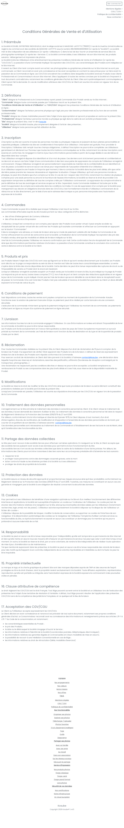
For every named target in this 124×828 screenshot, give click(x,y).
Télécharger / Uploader (62, 721)
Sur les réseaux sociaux (62, 758)
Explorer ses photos (62, 718)
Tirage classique (62, 773)
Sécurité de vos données (62, 786)
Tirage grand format (62, 779)
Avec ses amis (62, 748)
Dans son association (62, 755)
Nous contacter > (115, 17)
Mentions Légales (62, 700)
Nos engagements (62, 682)
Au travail (62, 752)
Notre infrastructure (62, 794)
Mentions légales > (114, 8)
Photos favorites (62, 724)
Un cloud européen (62, 797)
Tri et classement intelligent (62, 728)
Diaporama (62, 738)
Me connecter (114, 4)
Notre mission (62, 689)
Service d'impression (62, 765)
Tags (62, 731)
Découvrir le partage (62, 762)
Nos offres (62, 692)
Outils (62, 734)
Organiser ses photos (62, 714)
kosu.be (42, 121)
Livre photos (62, 783)
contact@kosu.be (90, 357)
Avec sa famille (62, 745)
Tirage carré (62, 776)
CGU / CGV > (117, 11)
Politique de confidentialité (62, 707)
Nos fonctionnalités (62, 710)
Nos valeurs (62, 686)
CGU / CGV (62, 703)
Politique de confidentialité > (110, 14)
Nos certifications (62, 790)
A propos (62, 678)
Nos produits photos (62, 769)
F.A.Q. (62, 696)
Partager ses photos (62, 741)
